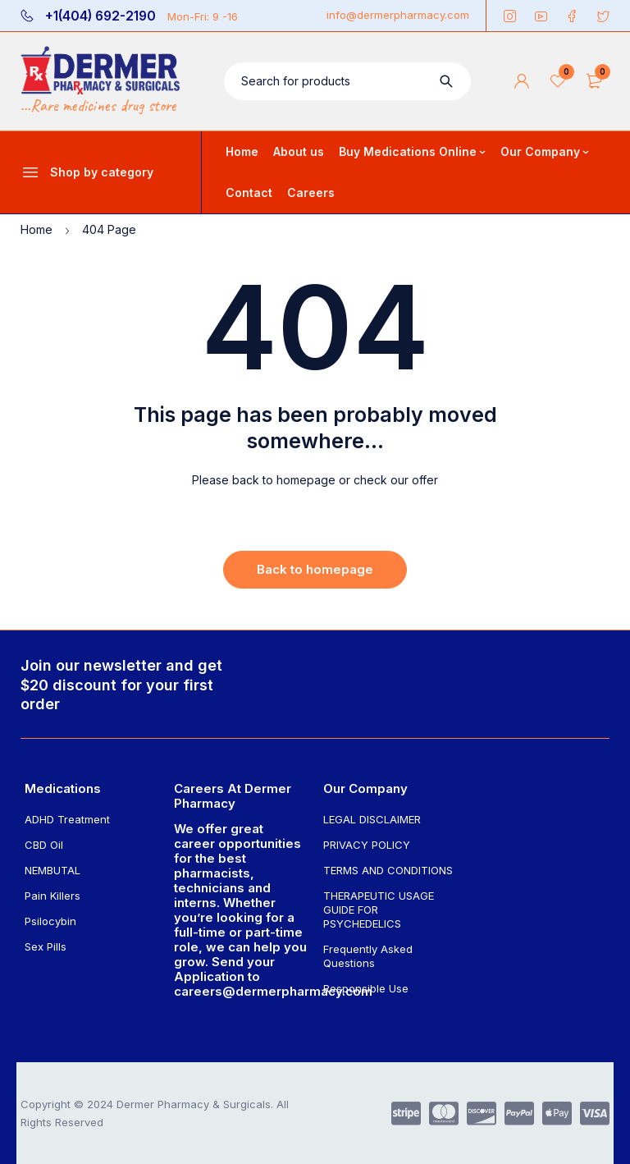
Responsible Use (366, 988)
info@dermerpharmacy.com (397, 14)
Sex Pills (45, 946)
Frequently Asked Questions (368, 955)
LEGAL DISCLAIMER (372, 819)
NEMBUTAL (52, 870)
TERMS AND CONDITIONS (388, 870)
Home (36, 229)
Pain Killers (52, 895)
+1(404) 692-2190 (100, 16)
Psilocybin (50, 921)
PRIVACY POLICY (366, 844)
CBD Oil (44, 844)
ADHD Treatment (67, 819)
